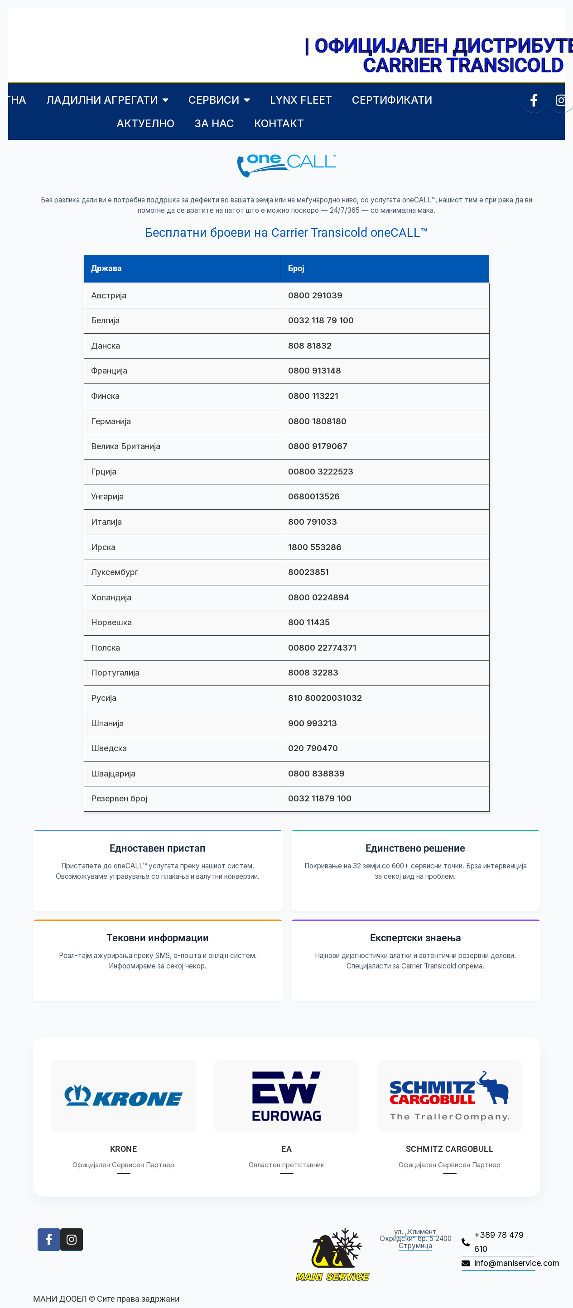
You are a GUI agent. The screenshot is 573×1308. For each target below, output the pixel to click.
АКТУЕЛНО (145, 123)
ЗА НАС (214, 123)
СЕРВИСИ (219, 100)
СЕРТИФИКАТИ (392, 100)
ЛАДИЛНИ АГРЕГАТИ (107, 100)
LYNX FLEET (301, 100)
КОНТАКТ (279, 123)
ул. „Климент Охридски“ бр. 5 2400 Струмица (416, 1238)
